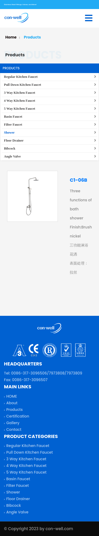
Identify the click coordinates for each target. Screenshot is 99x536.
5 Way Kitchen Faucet (19, 108)
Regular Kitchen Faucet (21, 77)
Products (32, 37)
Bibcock (9, 148)
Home (11, 37)
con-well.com (59, 528)
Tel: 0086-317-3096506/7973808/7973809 (43, 374)
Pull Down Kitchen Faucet (22, 85)
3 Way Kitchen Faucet (19, 93)
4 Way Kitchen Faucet (19, 101)
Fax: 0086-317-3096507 (26, 381)
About (11, 404)
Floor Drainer (13, 140)
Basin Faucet (13, 116)
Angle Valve (12, 156)
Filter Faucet (13, 124)
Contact (13, 430)
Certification (17, 417)
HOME (11, 397)
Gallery (13, 424)
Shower (9, 132)
